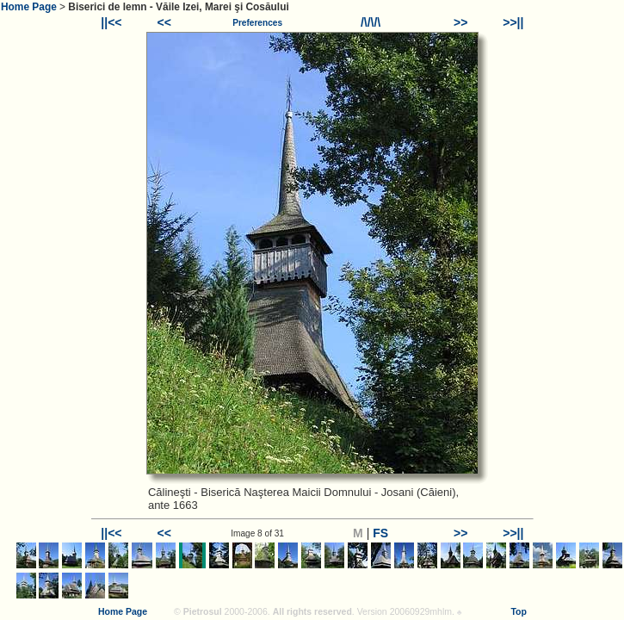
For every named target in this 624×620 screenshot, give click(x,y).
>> (460, 22)
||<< (111, 22)
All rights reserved (312, 611)
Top (518, 611)
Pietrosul (202, 611)
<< (163, 22)
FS (380, 533)
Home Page (29, 7)
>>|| (513, 22)
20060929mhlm (421, 611)
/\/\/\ (370, 22)
